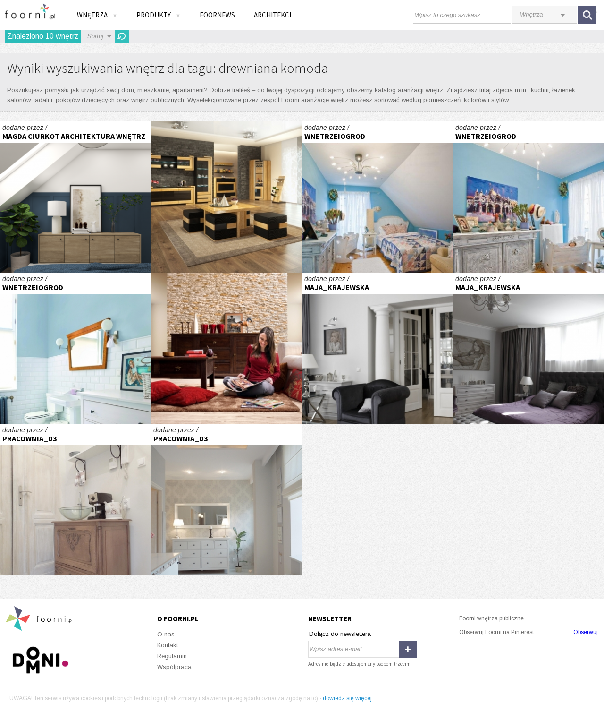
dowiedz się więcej (347, 698)
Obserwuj (585, 632)
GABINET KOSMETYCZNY (75, 499)
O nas (166, 634)
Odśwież (122, 36)
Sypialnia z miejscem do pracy (75, 197)
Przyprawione (226, 348)
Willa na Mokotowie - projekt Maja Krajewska (377, 348)
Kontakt (167, 645)
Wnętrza (97, 14)
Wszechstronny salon (226, 197)
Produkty (158, 14)
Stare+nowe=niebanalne (75, 348)
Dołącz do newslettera (340, 633)
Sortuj (95, 36)
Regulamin (172, 656)
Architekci (272, 14)
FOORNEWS (217, 14)
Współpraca (174, 666)
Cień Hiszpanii (377, 197)
